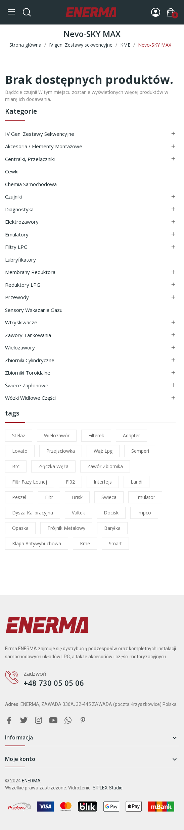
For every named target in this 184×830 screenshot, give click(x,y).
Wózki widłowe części (30, 397)
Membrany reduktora (30, 272)
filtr (49, 497)
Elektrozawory (22, 221)
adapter (131, 435)
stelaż (18, 435)
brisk (77, 497)
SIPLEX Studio (108, 787)
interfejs (103, 482)
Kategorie (21, 112)
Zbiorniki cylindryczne (29, 360)
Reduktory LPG (22, 284)
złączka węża (53, 466)
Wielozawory (20, 347)
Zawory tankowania (28, 335)
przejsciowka (60, 451)
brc (15, 466)
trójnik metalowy (66, 528)
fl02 (70, 482)
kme (85, 543)
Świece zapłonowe (26, 385)
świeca (109, 497)
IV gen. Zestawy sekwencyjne (39, 133)
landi (136, 482)
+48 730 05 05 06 (54, 682)
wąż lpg (103, 451)
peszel (19, 497)
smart (115, 543)
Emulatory (17, 234)
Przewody (17, 297)
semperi (140, 451)
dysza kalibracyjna (32, 512)
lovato (20, 451)
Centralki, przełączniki (30, 159)
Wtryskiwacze (21, 322)
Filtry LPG (16, 246)
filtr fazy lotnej (29, 482)
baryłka (112, 528)
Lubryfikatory (20, 259)
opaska (20, 528)
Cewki (11, 171)
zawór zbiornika (105, 466)
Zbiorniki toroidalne (27, 372)
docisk (111, 512)
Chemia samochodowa (31, 184)
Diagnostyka (19, 209)
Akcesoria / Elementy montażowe (43, 146)
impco (144, 512)
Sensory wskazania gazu (33, 310)
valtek (78, 512)
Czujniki (13, 196)
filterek (96, 435)
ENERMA (31, 780)
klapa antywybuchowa (36, 543)
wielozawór (57, 435)
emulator (145, 497)
